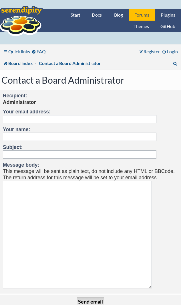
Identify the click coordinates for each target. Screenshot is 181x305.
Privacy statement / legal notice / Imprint (90, 301)
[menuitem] (38, 51)
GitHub (167, 26)
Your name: (16, 129)
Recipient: (15, 96)
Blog (118, 14)
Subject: (13, 147)
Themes (141, 26)
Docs (97, 14)
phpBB (67, 295)
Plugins (168, 14)
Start (75, 14)
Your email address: (27, 112)
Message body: (21, 165)
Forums (141, 14)
